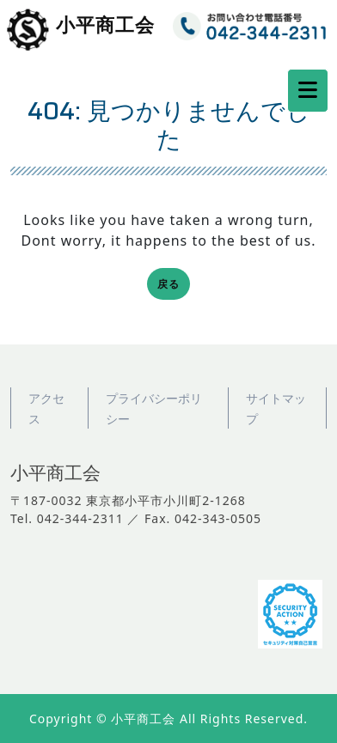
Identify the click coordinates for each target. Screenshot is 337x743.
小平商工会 (105, 26)
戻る (173, 285)
